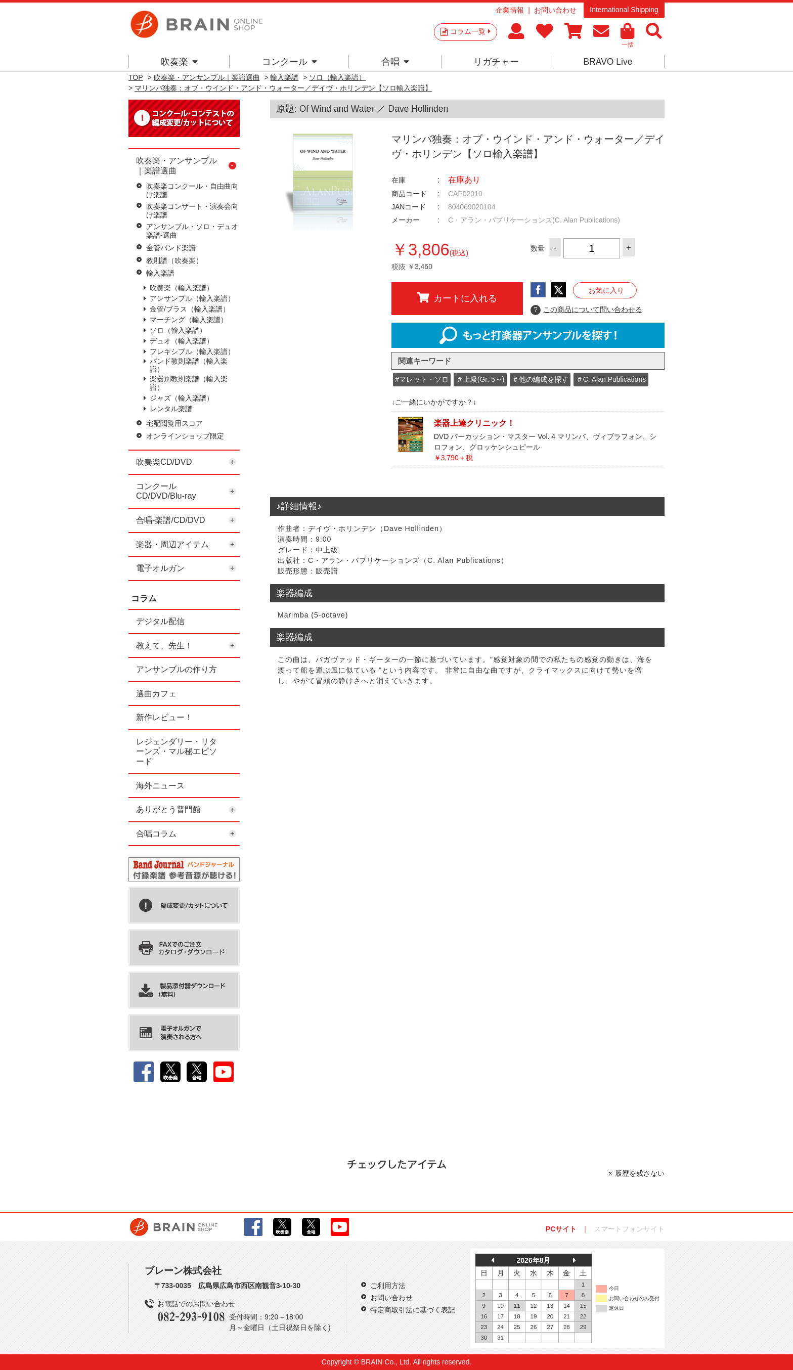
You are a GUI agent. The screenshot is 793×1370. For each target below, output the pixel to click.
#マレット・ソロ (422, 379)
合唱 (395, 62)
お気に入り (606, 290)
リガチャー (496, 62)
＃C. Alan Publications (611, 379)
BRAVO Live (607, 62)
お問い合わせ (555, 10)
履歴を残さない (640, 1173)
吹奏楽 (179, 62)
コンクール (289, 62)
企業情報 (510, 10)
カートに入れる (457, 297)
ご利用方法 (388, 1285)
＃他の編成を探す (540, 379)
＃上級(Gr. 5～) (480, 379)
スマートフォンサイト (629, 1229)
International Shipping (624, 10)
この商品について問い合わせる (586, 310)
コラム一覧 (470, 31)
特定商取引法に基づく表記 (412, 1310)
